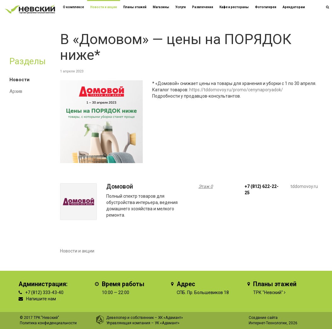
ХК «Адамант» (170, 317)
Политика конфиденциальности (48, 323)
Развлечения (202, 7)
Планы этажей (135, 7)
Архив (15, 91)
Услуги (180, 7)
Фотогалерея (265, 7)
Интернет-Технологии (268, 323)
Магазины (161, 7)
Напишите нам (41, 298)
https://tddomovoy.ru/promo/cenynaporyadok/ (236, 89)
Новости (19, 79)
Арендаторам (294, 7)
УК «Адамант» (167, 323)
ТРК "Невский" (268, 292)
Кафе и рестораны (234, 7)
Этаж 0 (205, 186)
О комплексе (73, 7)
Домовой (119, 186)
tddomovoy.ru (304, 186)
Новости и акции (103, 7)
